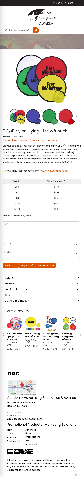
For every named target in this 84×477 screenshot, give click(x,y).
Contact (11, 437)
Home (10, 429)
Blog (27, 440)
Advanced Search (30, 431)
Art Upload (31, 444)
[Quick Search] (17, 30)
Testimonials (14, 441)
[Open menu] (78, 30)
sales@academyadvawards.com (24, 418)
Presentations (32, 436)
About (10, 433)
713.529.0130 (15, 412)
